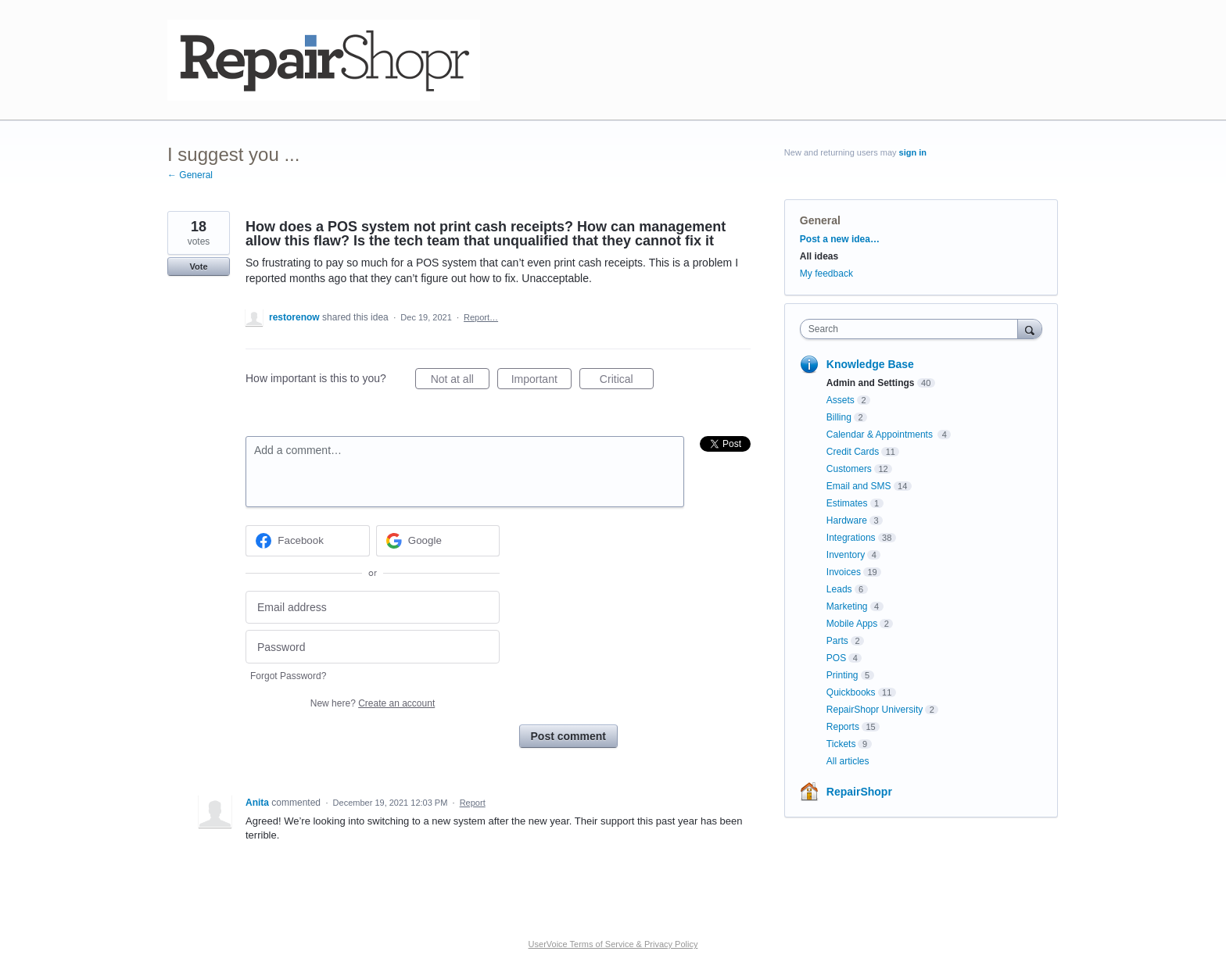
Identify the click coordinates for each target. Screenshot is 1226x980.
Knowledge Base (870, 364)
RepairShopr (859, 791)
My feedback (826, 273)
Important (541, 381)
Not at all (460, 381)
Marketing (847, 606)
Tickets (841, 744)
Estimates (847, 503)
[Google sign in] (438, 540)
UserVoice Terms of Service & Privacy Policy (613, 944)
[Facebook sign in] (308, 540)
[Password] (373, 646)
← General (190, 175)
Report (473, 802)
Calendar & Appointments (880, 434)
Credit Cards (852, 451)
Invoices (843, 572)
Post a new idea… (840, 239)
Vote (198, 266)
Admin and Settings (870, 382)
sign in (913, 152)
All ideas (819, 256)
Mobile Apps (851, 623)
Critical (627, 381)
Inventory (845, 554)
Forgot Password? (288, 676)
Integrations (851, 537)
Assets (840, 400)
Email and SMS (858, 486)
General (820, 220)
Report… (481, 317)
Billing (838, 417)
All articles (847, 761)
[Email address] (373, 607)
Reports (842, 726)
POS (836, 658)
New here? (372, 703)
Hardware (846, 520)
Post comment (568, 736)
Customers (849, 468)
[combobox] (913, 329)
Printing (842, 675)
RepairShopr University (874, 709)
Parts (837, 640)
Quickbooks (851, 692)
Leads (839, 589)
